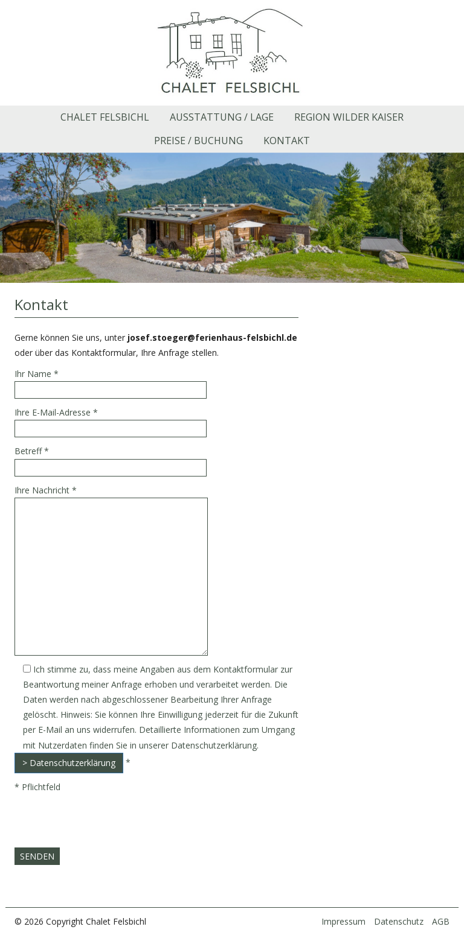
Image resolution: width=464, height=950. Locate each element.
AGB (441, 921)
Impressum (343, 921)
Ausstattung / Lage (222, 117)
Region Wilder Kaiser (349, 117)
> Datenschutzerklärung (68, 762)
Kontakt (286, 140)
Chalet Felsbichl (104, 117)
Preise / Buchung (198, 140)
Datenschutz (399, 921)
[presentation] (106, 823)
